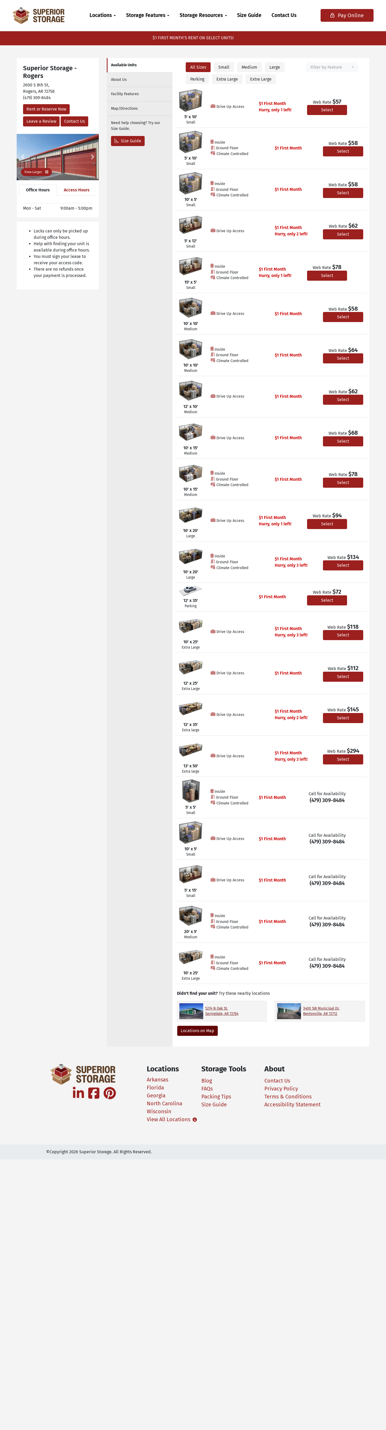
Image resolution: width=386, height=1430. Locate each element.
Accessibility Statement (292, 1104)
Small (223, 67)
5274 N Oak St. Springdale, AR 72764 (221, 1011)
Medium (249, 67)
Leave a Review (41, 121)
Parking (197, 79)
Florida (155, 1087)
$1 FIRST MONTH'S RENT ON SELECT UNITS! (193, 37)
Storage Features (145, 15)
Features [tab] (125, 94)
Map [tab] (124, 108)
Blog (206, 1080)
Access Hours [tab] (77, 189)
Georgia (156, 1095)
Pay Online (342, 15)
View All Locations (168, 1119)
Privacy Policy (281, 1088)
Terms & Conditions (288, 1096)
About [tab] (119, 79)
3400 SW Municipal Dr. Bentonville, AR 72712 (321, 1011)
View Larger (36, 172)
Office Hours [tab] (38, 189)
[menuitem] (103, 15)
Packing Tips (216, 1096)
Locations (101, 15)
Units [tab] (124, 65)
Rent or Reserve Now (46, 109)
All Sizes (198, 67)
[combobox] (332, 67)
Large (274, 67)
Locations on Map (197, 1030)
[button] (23, 157)
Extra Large (227, 79)
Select (327, 109)
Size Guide (249, 15)
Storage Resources (201, 15)
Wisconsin (159, 1111)
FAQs (207, 1088)
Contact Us (284, 15)
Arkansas (157, 1079)
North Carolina (164, 1103)
